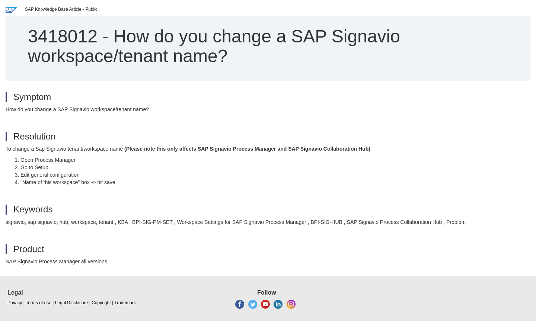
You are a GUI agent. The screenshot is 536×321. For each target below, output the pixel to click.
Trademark (125, 302)
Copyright (101, 302)
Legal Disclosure (71, 302)
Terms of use (38, 302)
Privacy (14, 302)
